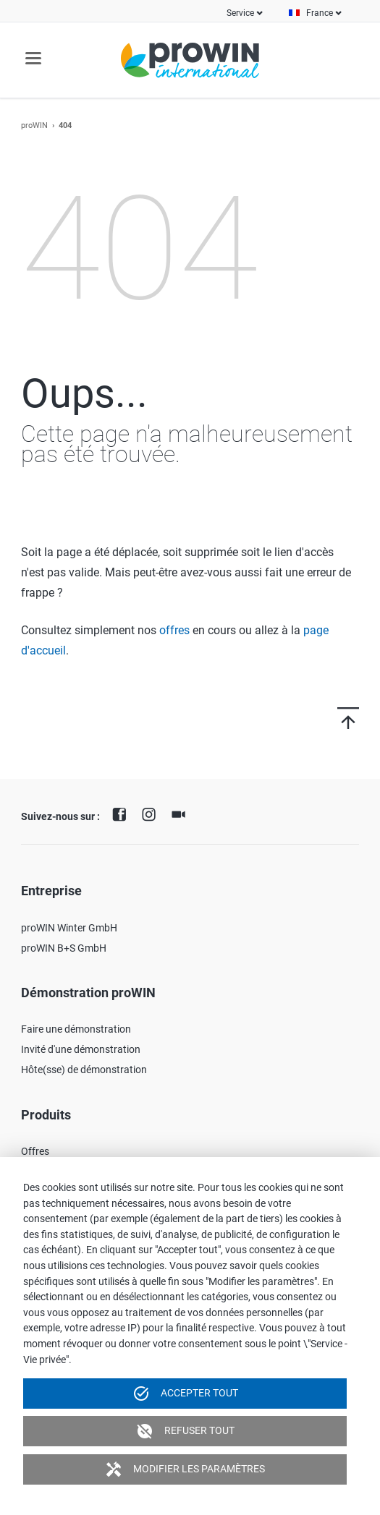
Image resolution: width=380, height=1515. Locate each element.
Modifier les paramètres (185, 1469)
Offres (35, 1151)
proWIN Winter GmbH (69, 928)
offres (174, 630)
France (319, 13)
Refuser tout (185, 1431)
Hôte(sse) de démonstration (84, 1069)
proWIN (34, 125)
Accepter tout (185, 1393)
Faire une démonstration (76, 1029)
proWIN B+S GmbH (63, 948)
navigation (33, 58)
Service (240, 13)
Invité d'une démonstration (80, 1049)
